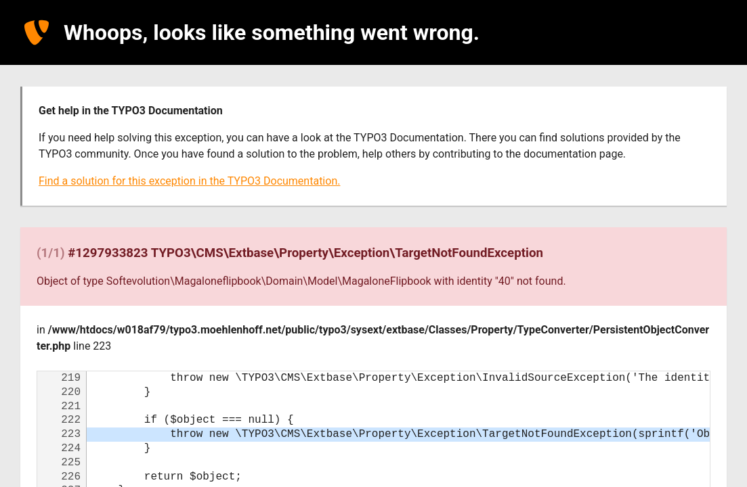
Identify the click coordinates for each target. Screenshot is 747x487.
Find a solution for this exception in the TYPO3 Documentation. (189, 181)
